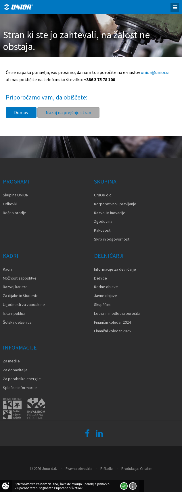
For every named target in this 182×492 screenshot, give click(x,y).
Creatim (146, 468)
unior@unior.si (155, 72)
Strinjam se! (124, 486)
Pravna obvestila (79, 468)
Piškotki (106, 468)
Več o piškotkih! (133, 486)
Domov (21, 112)
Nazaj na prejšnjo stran (68, 112)
